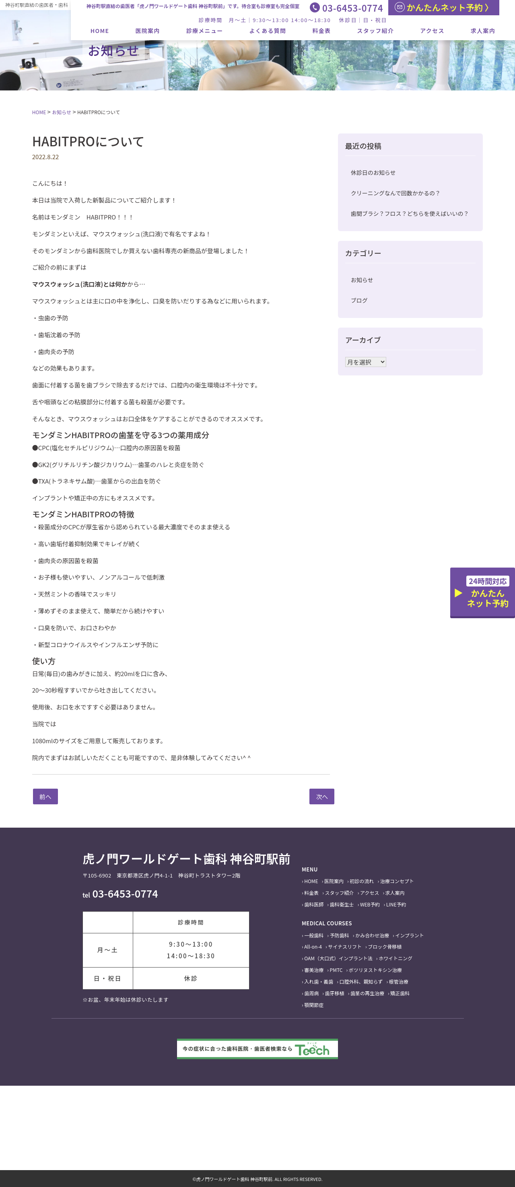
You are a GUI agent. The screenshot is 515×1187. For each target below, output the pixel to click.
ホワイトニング (395, 958)
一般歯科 (313, 935)
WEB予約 (370, 904)
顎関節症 (313, 1004)
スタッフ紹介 (375, 31)
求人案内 (483, 31)
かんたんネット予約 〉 (444, 7)
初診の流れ (362, 880)
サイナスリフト (345, 946)
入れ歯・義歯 (318, 981)
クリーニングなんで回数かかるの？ (396, 193)
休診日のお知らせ (373, 172)
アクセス (432, 31)
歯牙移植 (334, 993)
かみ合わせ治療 (372, 935)
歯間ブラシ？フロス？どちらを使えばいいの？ (410, 213)
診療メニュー (204, 31)
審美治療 (313, 969)
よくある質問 (267, 31)
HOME (100, 31)
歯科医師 (313, 904)
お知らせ (362, 280)
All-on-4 (313, 946)
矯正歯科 (400, 993)
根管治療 (398, 981)
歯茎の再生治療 (367, 993)
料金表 (321, 31)
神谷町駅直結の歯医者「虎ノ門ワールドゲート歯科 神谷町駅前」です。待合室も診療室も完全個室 (193, 5)
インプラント (409, 935)
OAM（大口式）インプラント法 (338, 958)
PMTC (336, 969)
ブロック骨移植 (385, 946)
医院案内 (147, 31)
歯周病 (311, 993)
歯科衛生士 (342, 904)
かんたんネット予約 (487, 592)
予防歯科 (339, 935)
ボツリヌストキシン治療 (375, 969)
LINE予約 (396, 904)
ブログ (359, 300)
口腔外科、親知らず (361, 981)
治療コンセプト (397, 880)
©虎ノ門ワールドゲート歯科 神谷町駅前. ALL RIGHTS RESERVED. (257, 1179)
